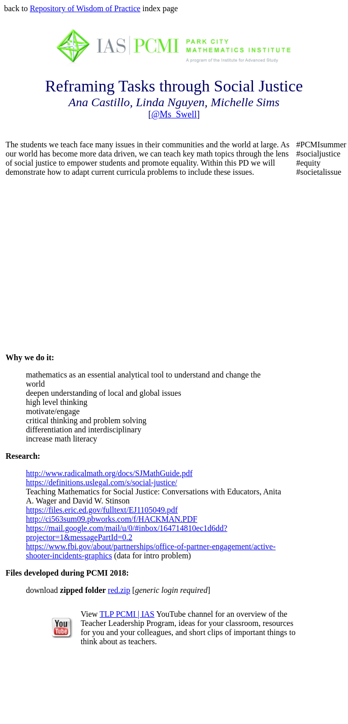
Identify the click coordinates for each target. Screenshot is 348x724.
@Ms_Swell (174, 114)
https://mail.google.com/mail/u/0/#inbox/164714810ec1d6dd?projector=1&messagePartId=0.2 (126, 533)
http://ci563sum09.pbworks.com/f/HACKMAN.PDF (111, 519)
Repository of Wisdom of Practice (85, 8)
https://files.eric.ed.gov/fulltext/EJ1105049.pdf (102, 510)
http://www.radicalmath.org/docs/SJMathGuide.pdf (109, 473)
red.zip (119, 590)
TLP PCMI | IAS (127, 614)
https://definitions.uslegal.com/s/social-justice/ (101, 482)
